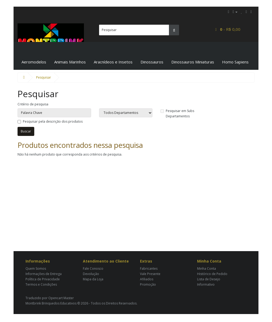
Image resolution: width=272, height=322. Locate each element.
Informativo (206, 284)
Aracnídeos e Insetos (113, 62)
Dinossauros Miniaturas (192, 62)
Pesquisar (43, 77)
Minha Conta (206, 268)
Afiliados (146, 279)
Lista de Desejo (208, 279)
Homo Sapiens (235, 62)
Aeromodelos (34, 62)
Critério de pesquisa (33, 104)
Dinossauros (152, 62)
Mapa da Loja (93, 279)
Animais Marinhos (70, 62)
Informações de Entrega (44, 274)
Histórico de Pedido (212, 274)
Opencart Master (61, 298)
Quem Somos (36, 268)
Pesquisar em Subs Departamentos (177, 113)
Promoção (148, 284)
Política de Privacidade (43, 279)
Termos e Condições (41, 284)
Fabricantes (149, 268)
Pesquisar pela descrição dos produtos (50, 121)
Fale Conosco (93, 268)
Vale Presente (150, 274)
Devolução (91, 274)
